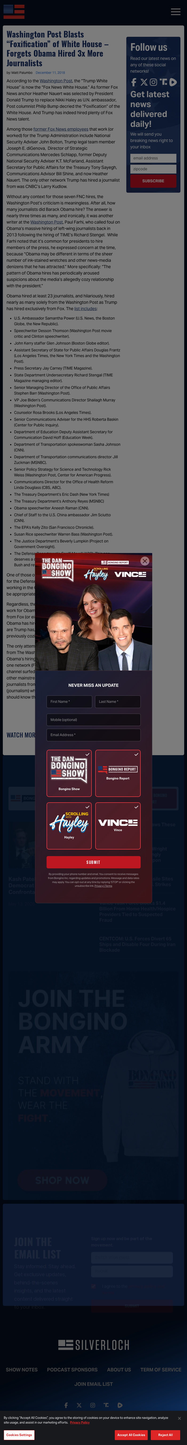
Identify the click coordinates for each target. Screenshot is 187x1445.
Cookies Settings (19, 1435)
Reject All (165, 1435)
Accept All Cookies (131, 1435)
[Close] (144, 561)
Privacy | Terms (103, 885)
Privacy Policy (80, 1422)
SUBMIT (93, 862)
